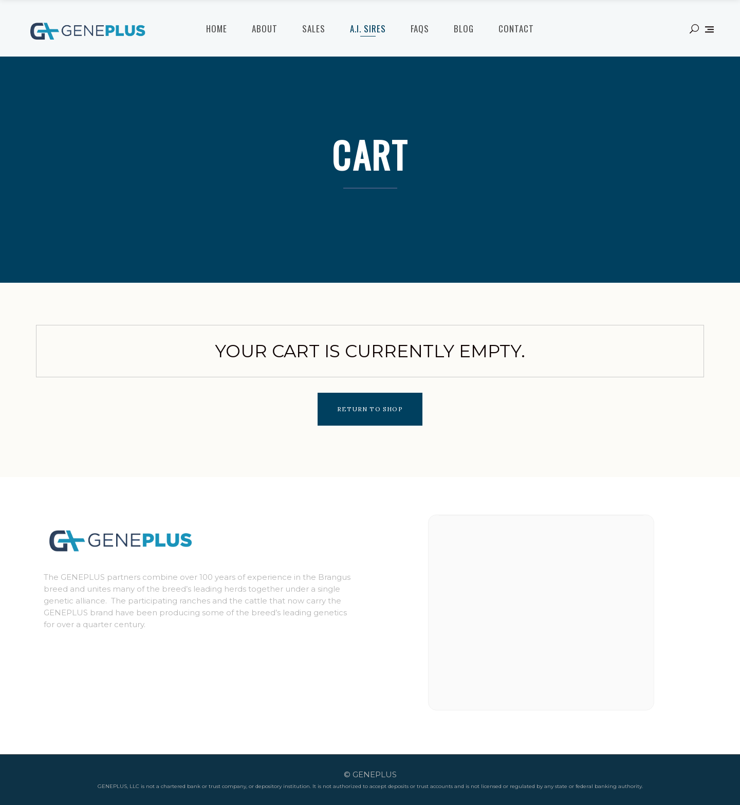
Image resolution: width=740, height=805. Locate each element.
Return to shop (370, 409)
